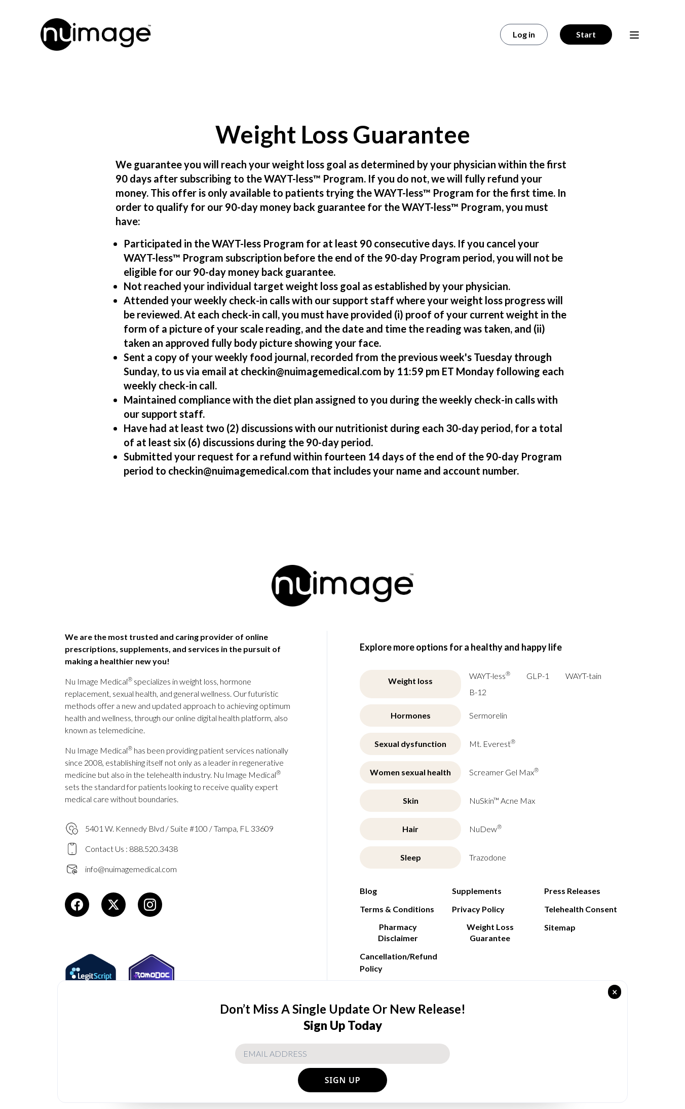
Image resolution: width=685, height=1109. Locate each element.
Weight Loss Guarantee (490, 932)
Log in (524, 34)
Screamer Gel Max (504, 771)
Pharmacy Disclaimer (398, 932)
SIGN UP (343, 1080)
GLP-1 (537, 676)
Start (586, 34)
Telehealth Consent (580, 909)
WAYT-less (489, 675)
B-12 (477, 692)
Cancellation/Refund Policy (398, 962)
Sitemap (560, 927)
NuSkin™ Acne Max (502, 800)
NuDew (485, 828)
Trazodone (487, 857)
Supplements (477, 891)
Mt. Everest (492, 743)
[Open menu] (634, 34)
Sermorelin (488, 715)
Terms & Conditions (397, 909)
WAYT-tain (583, 676)
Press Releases (572, 891)
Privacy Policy (478, 909)
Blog (368, 891)
